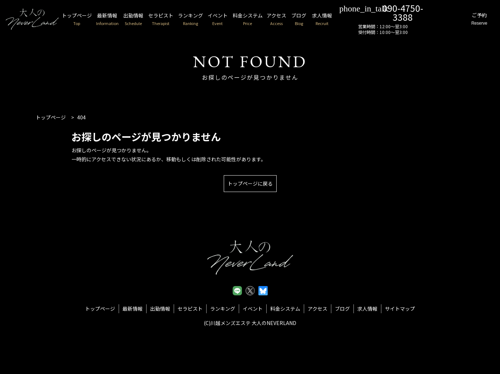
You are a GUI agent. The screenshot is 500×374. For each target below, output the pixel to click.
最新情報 (114, 19)
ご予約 (476, 19)
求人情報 (345, 19)
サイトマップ (400, 308)
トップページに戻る (250, 183)
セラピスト (171, 19)
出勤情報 (142, 19)
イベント (233, 19)
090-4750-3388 (402, 12)
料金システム (264, 19)
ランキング (203, 19)
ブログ (320, 19)
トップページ (81, 19)
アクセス (296, 19)
